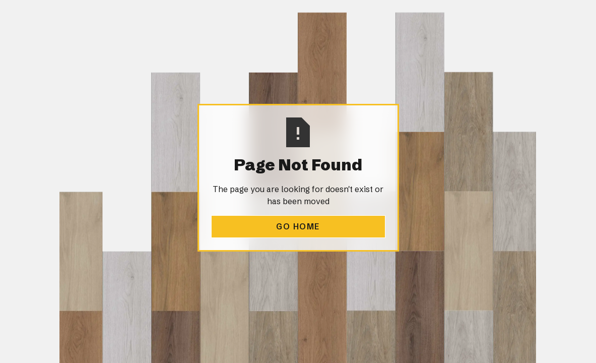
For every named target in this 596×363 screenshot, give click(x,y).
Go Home (297, 226)
